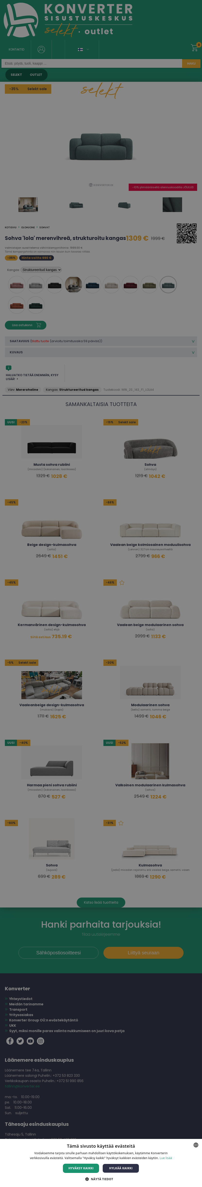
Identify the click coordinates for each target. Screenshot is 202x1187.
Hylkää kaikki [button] (121, 1168)
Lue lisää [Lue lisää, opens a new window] (166, 1158)
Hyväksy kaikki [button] (81, 1168)
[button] (101, 1179)
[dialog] (101, 593)
